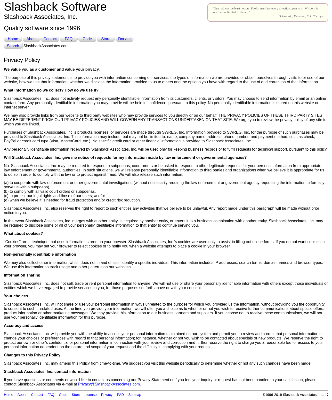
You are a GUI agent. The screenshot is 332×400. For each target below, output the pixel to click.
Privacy (107, 395)
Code (87, 39)
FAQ (69, 39)
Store (105, 39)
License (91, 395)
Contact (50, 39)
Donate (124, 39)
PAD (120, 395)
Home (13, 39)
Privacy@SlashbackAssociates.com (109, 384)
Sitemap (134, 395)
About (31, 39)
